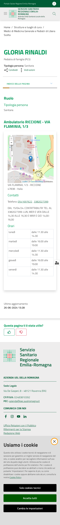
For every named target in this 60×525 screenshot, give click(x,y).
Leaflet (25, 182)
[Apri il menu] (5, 13)
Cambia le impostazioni (30, 508)
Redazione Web (12, 433)
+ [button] (11, 139)
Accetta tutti (30, 498)
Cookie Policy (15, 477)
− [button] (11, 143)
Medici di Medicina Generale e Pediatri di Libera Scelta (29, 33)
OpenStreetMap (37, 182)
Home (7, 27)
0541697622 (25, 201)
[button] (54, 14)
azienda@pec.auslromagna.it (24, 401)
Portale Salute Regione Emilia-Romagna (20, 3)
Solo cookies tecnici (30, 488)
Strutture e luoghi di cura (28, 27)
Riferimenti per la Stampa (17, 429)
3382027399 (41, 201)
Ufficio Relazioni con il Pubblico (20, 425)
